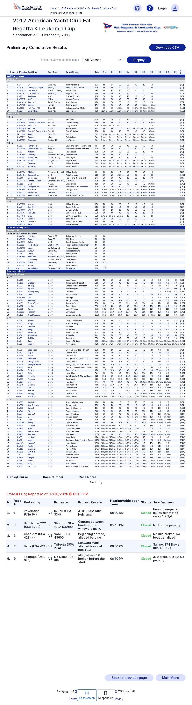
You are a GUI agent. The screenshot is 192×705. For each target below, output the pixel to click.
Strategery (32, 300)
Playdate (31, 434)
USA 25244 (21, 222)
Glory (30, 216)
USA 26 (19, 152)
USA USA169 (21, 160)
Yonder (31, 321)
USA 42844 (21, 219)
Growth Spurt (33, 303)
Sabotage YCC (33, 195)
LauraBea (31, 385)
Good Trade (32, 350)
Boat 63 (31, 391)
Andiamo (31, 152)
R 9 (167, 72)
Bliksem (31, 160)
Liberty (30, 254)
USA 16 (19, 146)
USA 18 (19, 111)
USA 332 (19, 309)
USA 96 (19, 350)
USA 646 (19, 411)
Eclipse (31, 353)
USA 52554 (21, 257)
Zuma (30, 294)
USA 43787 (21, 213)
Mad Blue (31, 397)
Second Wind (33, 268)
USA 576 (19, 458)
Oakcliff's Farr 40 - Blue (37, 131)
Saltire (30, 242)
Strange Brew (33, 362)
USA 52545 (21, 128)
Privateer (31, 379)
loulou (30, 356)
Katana (31, 225)
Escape (31, 324)
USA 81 (19, 332)
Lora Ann (31, 236)
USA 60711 (20, 137)
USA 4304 (20, 88)
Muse (30, 440)
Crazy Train (32, 178)
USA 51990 (20, 131)
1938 (18, 259)
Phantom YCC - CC (35, 149)
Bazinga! (31, 414)
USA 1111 (20, 312)
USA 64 (19, 359)
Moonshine (32, 158)
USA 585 (19, 367)
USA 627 (19, 388)
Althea (30, 411)
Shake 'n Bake (33, 431)
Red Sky (31, 338)
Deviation (32, 326)
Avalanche (32, 126)
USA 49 (19, 207)
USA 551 (19, 402)
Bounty (31, 239)
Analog (31, 423)
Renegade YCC (34, 187)
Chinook (31, 408)
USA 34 (19, 335)
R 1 (104, 72)
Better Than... (33, 111)
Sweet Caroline (34, 315)
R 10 (176, 72)
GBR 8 (18, 397)
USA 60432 (21, 91)
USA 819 (19, 429)
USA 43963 (21, 242)
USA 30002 (20, 166)
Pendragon (32, 96)
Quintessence (33, 93)
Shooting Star (33, 175)
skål (29, 382)
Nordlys (31, 306)
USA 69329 (20, 187)
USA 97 (19, 417)
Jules (30, 134)
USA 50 (19, 353)
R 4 (128, 72)
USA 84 (19, 414)
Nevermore (32, 332)
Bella (30, 373)
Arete (30, 367)
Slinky (30, 464)
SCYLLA (31, 251)
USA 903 (19, 434)
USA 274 (19, 370)
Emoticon (31, 283)
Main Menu (170, 678)
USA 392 (19, 464)
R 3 (120, 72)
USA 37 (19, 286)
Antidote (31, 128)
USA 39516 (20, 126)
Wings (30, 330)
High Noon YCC (34, 108)
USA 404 (19, 461)
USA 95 (19, 440)
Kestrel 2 (31, 166)
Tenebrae (32, 163)
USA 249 (19, 385)
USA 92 (19, 324)
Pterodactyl (32, 102)
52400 (19, 163)
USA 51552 (20, 248)
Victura (31, 461)
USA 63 (19, 391)
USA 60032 (20, 158)
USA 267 (19, 306)
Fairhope (31, 376)
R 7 (152, 72)
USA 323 (19, 426)
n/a (17, 268)
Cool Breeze (32, 91)
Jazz (30, 341)
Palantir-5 (32, 222)
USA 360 (19, 289)
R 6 (144, 72)
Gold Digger (32, 207)
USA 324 (19, 364)
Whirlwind (32, 172)
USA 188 (19, 408)
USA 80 (19, 330)
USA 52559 (20, 155)
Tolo (29, 388)
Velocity (31, 344)
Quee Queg (32, 259)
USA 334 (19, 356)
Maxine (31, 204)
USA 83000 (20, 204)
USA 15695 (20, 123)
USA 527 (19, 420)
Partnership (32, 146)
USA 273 (19, 300)
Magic (30, 248)
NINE (30, 429)
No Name (31, 437)
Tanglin (31, 458)
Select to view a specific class (60, 59)
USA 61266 (20, 239)
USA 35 (19, 321)
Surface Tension (34, 181)
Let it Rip (31, 426)
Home (53, 8)
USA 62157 (20, 105)
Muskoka (31, 120)
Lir (29, 85)
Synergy (31, 394)
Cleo (29, 298)
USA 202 (19, 452)
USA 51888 (20, 298)
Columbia (31, 449)
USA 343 (19, 446)
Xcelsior (31, 105)
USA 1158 (20, 423)
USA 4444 (20, 181)
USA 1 (18, 341)
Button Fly (32, 466)
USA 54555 (21, 120)
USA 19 (19, 382)
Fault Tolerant (33, 245)
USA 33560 (20, 195)
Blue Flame (32, 190)
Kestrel (30, 265)
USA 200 (19, 283)
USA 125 (19, 280)
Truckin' (31, 446)
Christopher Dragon (35, 88)
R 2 (112, 72)
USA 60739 (20, 251)
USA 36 (19, 344)
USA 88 (19, 437)
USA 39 (19, 294)
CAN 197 (19, 443)
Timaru (30, 263)
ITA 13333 (20, 134)
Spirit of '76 (32, 193)
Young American (34, 364)
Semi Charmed (33, 405)
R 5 (136, 72)
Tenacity (31, 155)
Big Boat (31, 289)
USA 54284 (21, 175)
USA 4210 (20, 93)
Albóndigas (32, 335)
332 (18, 455)
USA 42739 (21, 225)
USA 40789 (21, 236)
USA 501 (19, 466)
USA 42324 (21, 216)
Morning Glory (33, 292)
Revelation (32, 359)
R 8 (159, 72)
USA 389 (19, 379)
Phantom (31, 137)
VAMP (30, 210)
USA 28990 (20, 149)
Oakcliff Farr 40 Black (36, 123)
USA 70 (19, 96)
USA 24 (19, 326)
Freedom (31, 312)
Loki (29, 280)
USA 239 (19, 315)
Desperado (32, 140)
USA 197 (19, 292)
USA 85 (19, 254)
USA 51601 (20, 140)
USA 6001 (20, 245)
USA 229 (19, 449)
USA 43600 (21, 210)
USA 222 (19, 184)
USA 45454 (21, 85)
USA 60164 (21, 263)
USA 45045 (21, 102)
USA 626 (19, 376)
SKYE (30, 99)
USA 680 (19, 394)
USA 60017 (20, 99)
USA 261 (19, 303)
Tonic (30, 420)
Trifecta (31, 370)
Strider (30, 309)
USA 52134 (21, 172)
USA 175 (19, 362)
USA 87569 (20, 190)
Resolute (31, 213)
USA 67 (19, 193)
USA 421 (19, 373)
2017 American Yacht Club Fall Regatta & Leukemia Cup (88, 8)
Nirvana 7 (32, 443)
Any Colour (32, 402)
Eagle (30, 184)
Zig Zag (31, 286)
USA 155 (19, 178)
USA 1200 (20, 108)
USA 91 (19, 338)
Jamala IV (32, 257)
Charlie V (31, 219)
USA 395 (19, 405)
